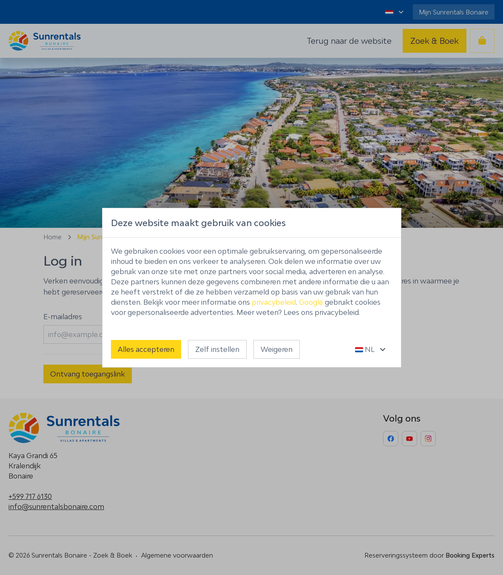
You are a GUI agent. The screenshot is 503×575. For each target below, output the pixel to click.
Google (311, 302)
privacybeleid (274, 302)
